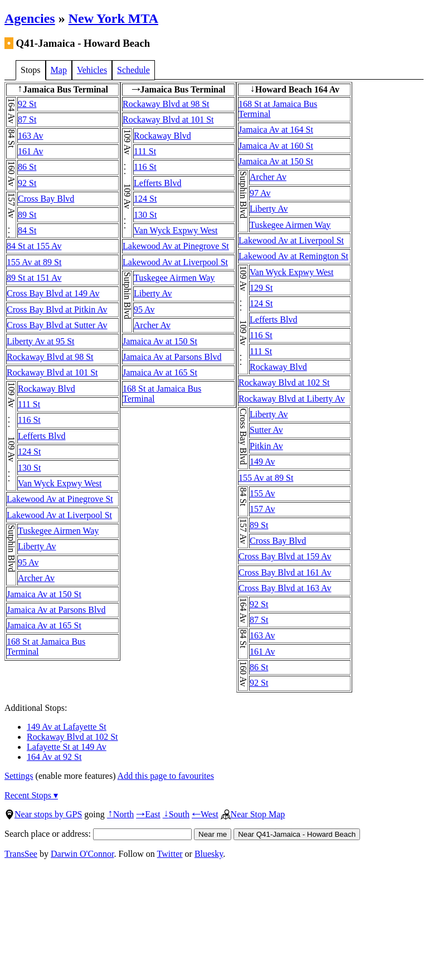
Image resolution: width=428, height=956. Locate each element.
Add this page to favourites (166, 776)
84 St (27, 230)
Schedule (133, 70)
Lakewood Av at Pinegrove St (60, 499)
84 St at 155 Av (34, 246)
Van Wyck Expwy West (59, 483)
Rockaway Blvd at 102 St (284, 382)
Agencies (29, 18)
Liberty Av (37, 546)
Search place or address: (98, 833)
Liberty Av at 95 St (40, 341)
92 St (27, 104)
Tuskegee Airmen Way (58, 530)
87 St (27, 119)
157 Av (262, 509)
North (120, 814)
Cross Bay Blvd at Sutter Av (57, 325)
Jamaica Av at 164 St (276, 129)
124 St (29, 451)
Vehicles (92, 70)
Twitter (170, 854)
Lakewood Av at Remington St (293, 256)
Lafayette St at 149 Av (66, 747)
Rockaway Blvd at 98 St (50, 357)
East (148, 814)
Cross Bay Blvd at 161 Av (285, 572)
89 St (27, 215)
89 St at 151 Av (34, 277)
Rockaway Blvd (46, 388)
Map (59, 70)
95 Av (28, 562)
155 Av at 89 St (34, 262)
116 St (29, 420)
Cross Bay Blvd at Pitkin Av (57, 309)
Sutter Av (266, 430)
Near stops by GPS (43, 814)
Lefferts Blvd (41, 436)
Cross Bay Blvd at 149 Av (53, 293)
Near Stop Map (253, 814)
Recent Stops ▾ (31, 795)
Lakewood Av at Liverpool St (59, 515)
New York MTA (113, 18)
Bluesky (208, 854)
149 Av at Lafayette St (66, 726)
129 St (261, 287)
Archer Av (36, 578)
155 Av (262, 493)
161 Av (30, 151)
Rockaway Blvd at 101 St (52, 372)
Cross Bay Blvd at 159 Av (285, 556)
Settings (18, 776)
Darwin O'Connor (82, 854)
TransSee (20, 854)
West (205, 814)
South (176, 814)
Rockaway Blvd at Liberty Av (292, 398)
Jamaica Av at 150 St (44, 594)
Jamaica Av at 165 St (44, 625)
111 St (29, 404)
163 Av (30, 135)
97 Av (260, 193)
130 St (29, 467)
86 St (27, 167)
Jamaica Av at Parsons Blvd (56, 609)
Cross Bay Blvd (46, 198)
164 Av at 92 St (54, 757)
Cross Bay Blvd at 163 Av (285, 588)
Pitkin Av (266, 446)
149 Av (262, 461)
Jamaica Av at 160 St (276, 145)
